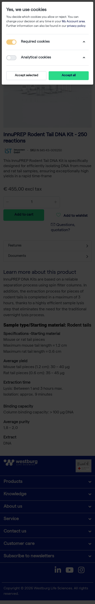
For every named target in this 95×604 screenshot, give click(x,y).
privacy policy (76, 26)
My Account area (73, 21)
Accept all (69, 75)
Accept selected (26, 75)
